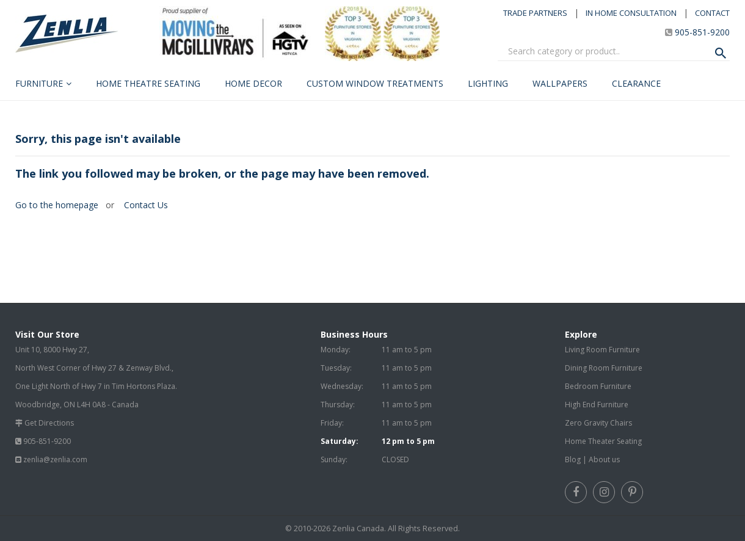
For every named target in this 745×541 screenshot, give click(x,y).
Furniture (39, 83)
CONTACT (712, 12)
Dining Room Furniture (603, 368)
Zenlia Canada (358, 528)
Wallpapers (559, 83)
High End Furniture (596, 404)
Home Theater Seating (603, 441)
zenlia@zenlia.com (55, 459)
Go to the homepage (56, 205)
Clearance (636, 83)
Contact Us (145, 205)
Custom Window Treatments (375, 83)
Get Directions (49, 423)
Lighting (488, 83)
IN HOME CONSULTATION (631, 12)
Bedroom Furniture (598, 386)
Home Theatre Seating (148, 83)
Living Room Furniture (602, 349)
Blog (573, 459)
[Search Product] (720, 53)
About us (604, 459)
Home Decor (253, 83)
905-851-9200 (702, 32)
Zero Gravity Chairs (598, 423)
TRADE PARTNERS (535, 12)
